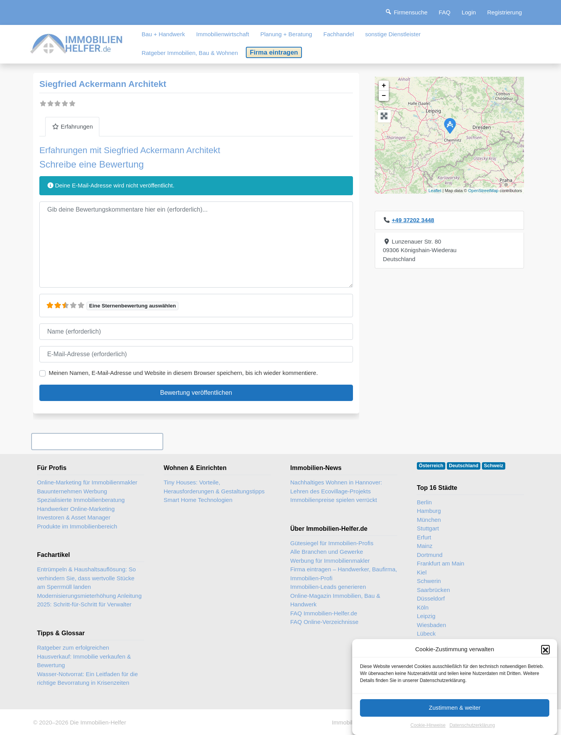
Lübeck (426, 633)
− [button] (384, 96)
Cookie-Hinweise (428, 728)
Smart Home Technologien (198, 499)
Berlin (424, 502)
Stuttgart (428, 528)
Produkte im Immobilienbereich (77, 526)
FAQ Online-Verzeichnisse (324, 621)
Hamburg (429, 510)
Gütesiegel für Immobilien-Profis (331, 543)
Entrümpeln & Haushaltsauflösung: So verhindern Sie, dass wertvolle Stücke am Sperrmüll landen (86, 578)
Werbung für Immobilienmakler (330, 560)
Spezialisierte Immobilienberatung (81, 499)
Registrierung (504, 12)
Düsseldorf (431, 598)
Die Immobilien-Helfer (98, 722)
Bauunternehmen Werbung (72, 491)
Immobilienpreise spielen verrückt (333, 499)
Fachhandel (338, 34)
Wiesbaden (431, 625)
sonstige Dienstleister (393, 34)
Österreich (431, 465)
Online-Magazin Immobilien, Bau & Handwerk (335, 600)
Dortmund (430, 554)
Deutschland (463, 465)
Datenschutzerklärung (472, 728)
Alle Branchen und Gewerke (326, 551)
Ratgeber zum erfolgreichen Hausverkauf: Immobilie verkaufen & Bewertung (84, 656)
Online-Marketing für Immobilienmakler (87, 482)
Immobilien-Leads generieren (328, 586)
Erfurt (424, 537)
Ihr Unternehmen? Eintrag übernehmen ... (97, 441)
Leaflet (435, 190)
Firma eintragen (274, 52)
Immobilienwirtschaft (222, 34)
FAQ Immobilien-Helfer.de (323, 613)
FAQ (444, 12)
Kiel (422, 572)
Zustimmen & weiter (455, 710)
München (429, 519)
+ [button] (384, 85)
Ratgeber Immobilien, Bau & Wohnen (189, 52)
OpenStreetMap (483, 190)
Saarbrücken (433, 590)
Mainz (424, 545)
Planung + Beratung (286, 34)
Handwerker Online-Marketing (76, 508)
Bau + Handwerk (163, 34)
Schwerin (429, 581)
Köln (423, 607)
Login (469, 12)
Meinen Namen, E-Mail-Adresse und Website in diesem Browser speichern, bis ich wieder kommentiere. (183, 372)
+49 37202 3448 (413, 220)
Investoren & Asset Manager (73, 517)
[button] (545, 652)
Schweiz (493, 465)
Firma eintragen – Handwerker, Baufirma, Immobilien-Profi (343, 573)
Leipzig (426, 616)
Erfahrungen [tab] (72, 126)
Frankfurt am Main (440, 563)
